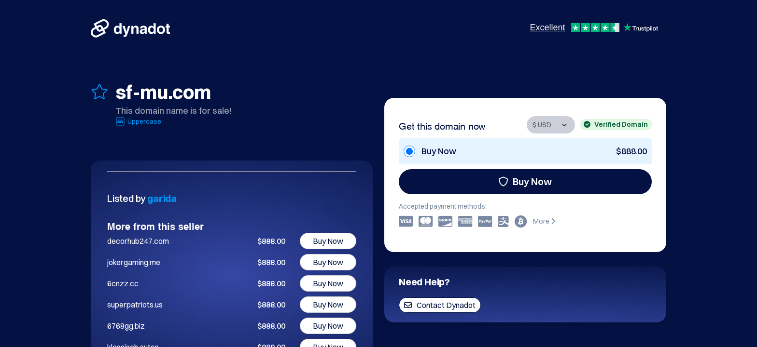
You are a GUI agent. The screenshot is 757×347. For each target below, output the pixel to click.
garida (162, 198)
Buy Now (525, 181)
